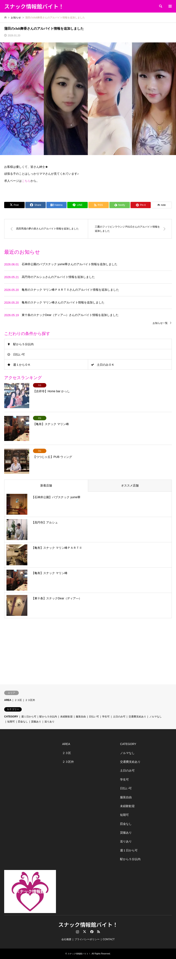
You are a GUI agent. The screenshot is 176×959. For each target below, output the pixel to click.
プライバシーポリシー (87, 939)
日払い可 (19, 354)
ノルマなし (155, 716)
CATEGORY (11, 716)
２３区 (18, 700)
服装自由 (81, 716)
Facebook (91, 931)
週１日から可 (28, 716)
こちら (26, 180)
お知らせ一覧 (160, 323)
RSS (98, 931)
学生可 (106, 716)
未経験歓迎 (66, 716)
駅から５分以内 (23, 344)
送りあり (49, 721)
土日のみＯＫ (105, 364)
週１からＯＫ (22, 364)
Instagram (77, 931)
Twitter (84, 931)
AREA (7, 700)
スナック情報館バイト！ (88, 924)
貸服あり (36, 721)
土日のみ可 (119, 716)
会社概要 (66, 939)
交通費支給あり (137, 716)
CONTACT (109, 939)
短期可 (11, 721)
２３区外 (30, 700)
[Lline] (77, 205)
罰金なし (23, 721)
